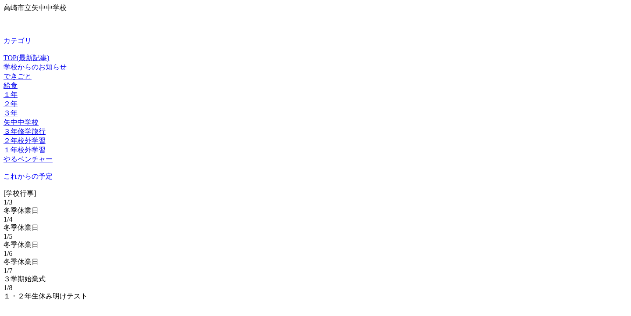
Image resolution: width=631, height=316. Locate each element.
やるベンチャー (28, 159)
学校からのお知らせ (35, 67)
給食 (11, 85)
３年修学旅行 (25, 131)
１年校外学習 (25, 150)
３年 (11, 113)
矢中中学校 (21, 122)
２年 (11, 104)
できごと (18, 76)
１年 (11, 94)
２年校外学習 (25, 140)
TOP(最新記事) (27, 57)
